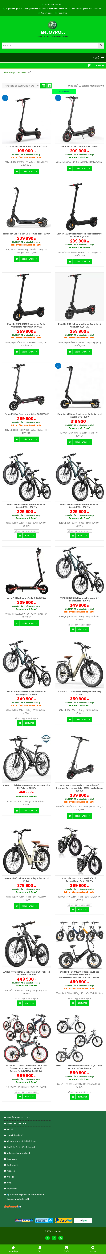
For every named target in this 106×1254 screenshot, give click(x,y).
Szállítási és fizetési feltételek (21, 1147)
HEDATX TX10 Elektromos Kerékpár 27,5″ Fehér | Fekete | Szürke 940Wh (79, 1067)
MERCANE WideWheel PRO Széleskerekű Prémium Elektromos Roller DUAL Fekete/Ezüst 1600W (79, 788)
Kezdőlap (9, 72)
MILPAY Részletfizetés (17, 1123)
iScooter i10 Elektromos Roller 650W (79, 146)
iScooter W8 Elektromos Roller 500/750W (26, 146)
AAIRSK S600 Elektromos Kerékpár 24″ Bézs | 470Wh (26, 879)
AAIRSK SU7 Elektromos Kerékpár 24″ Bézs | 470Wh (79, 693)
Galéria (10, 1176)
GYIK (9, 1182)
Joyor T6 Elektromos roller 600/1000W (26, 598)
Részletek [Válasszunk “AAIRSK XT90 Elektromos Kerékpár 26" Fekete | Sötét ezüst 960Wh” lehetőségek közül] (29, 1003)
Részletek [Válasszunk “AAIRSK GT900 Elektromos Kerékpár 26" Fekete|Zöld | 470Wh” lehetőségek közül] (29, 723)
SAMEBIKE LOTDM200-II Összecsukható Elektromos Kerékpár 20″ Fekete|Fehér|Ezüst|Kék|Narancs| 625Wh (79, 975)
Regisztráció (63, 13)
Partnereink (12, 1165)
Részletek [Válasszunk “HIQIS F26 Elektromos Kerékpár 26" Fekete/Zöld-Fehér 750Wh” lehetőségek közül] (82, 909)
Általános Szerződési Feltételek (22, 1141)
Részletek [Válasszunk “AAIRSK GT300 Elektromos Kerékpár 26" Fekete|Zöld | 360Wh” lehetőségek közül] (29, 536)
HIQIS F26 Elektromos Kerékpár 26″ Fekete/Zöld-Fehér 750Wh (79, 879)
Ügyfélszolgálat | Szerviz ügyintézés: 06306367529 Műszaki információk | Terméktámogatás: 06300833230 (53, 8)
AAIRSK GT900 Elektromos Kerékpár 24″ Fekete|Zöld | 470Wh (80, 599)
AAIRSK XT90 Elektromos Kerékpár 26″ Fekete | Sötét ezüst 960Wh (26, 973)
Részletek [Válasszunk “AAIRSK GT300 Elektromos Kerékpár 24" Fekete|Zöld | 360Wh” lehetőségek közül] (82, 536)
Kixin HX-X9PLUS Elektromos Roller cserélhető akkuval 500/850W (79, 235)
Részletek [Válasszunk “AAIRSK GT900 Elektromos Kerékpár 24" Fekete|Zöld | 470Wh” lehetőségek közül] (82, 629)
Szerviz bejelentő (15, 1135)
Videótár (11, 1171)
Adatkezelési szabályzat (18, 1153)
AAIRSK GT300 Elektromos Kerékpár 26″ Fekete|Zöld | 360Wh (26, 506)
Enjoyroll (53, 32)
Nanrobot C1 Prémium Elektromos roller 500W (26, 233)
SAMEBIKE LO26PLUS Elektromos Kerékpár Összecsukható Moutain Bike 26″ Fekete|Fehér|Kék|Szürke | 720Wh (26, 1068)
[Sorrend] (20, 85)
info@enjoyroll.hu (53, 4)
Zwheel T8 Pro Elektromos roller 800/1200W (27, 414)
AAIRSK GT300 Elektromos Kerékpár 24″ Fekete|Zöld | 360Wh (80, 506)
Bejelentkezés (46, 13)
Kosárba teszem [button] (29, 171)
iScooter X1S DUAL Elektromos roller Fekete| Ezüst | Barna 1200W (79, 415)
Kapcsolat (12, 1188)
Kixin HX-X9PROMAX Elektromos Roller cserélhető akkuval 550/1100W (26, 325)
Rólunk (10, 1129)
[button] (64, 91)
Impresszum (13, 1159)
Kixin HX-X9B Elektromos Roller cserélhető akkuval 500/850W (79, 325)
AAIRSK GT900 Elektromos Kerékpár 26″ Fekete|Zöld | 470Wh (26, 693)
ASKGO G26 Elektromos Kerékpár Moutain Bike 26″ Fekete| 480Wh (26, 786)
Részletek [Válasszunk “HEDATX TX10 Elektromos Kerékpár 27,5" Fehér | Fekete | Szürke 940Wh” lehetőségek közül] (82, 1097)
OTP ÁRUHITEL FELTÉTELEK (19, 1117)
